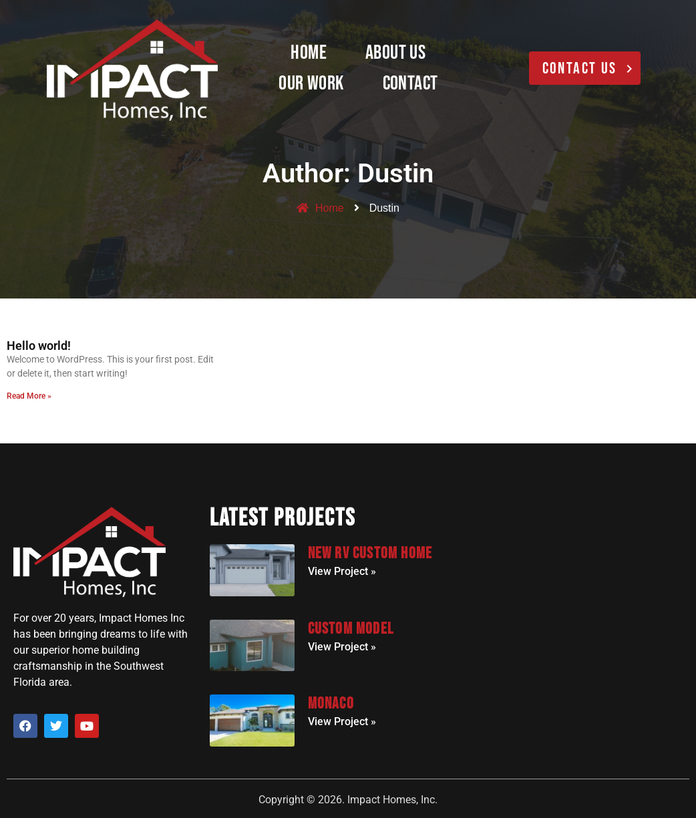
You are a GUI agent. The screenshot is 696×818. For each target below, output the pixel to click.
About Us (395, 53)
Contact (410, 83)
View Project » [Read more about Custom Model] (342, 646)
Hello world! (39, 346)
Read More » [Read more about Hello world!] (29, 396)
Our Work (311, 83)
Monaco (331, 703)
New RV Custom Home (370, 553)
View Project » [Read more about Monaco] (342, 721)
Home (309, 53)
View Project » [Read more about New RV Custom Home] (342, 571)
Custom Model (350, 628)
